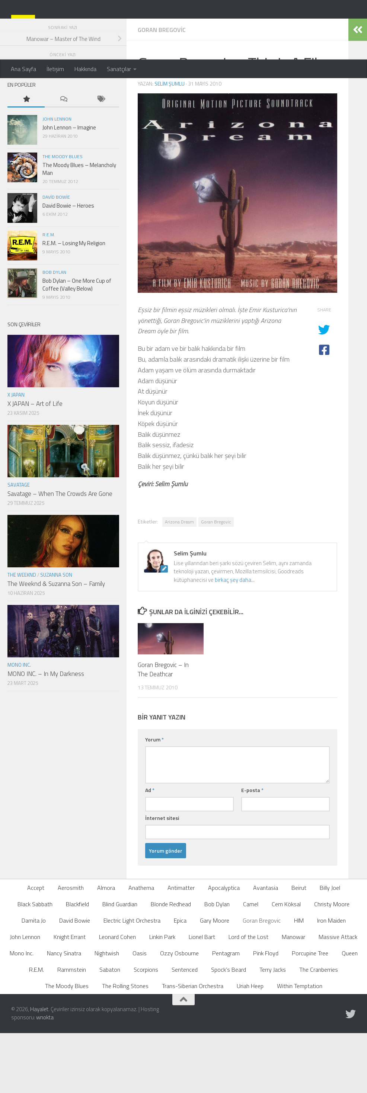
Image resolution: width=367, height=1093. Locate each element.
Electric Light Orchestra (131, 979)
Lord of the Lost (248, 996)
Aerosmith (71, 947)
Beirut (298, 947)
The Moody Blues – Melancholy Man (79, 228)
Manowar (293, 996)
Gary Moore (214, 979)
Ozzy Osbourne (179, 1012)
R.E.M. (48, 294)
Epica (180, 979)
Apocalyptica (224, 947)
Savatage (18, 544)
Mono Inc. (19, 724)
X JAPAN (16, 454)
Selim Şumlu (169, 143)
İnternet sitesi (162, 877)
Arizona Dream (179, 581)
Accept (35, 947)
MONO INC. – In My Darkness (45, 733)
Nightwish (107, 1012)
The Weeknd (21, 634)
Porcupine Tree (310, 1012)
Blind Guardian (119, 963)
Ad (149, 849)
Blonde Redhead (171, 963)
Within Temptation (299, 1045)
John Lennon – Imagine (69, 187)
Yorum (154, 799)
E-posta (252, 849)
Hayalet (39, 1068)
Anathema (141, 947)
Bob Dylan (54, 331)
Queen (350, 1012)
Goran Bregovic (162, 89)
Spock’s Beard (228, 1029)
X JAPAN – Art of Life (35, 463)
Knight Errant (70, 996)
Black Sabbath (34, 963)
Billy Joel (330, 947)
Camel (250, 963)
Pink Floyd (265, 1012)
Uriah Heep (250, 1045)
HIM (299, 979)
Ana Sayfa (23, 68)
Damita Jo (34, 979)
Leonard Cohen (117, 996)
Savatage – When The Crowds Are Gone (59, 553)
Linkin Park (162, 996)
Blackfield (77, 963)
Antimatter (181, 947)
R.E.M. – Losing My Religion (73, 302)
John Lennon (56, 178)
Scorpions (146, 1029)
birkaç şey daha (233, 639)
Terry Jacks (272, 1029)
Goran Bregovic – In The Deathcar (163, 729)
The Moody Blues (62, 215)
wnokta (45, 1077)
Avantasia (265, 947)
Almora (106, 947)
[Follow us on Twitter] (350, 1073)
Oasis (140, 1012)
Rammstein (71, 1029)
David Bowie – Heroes (68, 265)
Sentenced (185, 1029)
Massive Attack (338, 996)
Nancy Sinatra (64, 1012)
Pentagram (226, 1012)
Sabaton (109, 1029)
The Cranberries (318, 1029)
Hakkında (85, 68)
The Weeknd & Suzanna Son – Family (56, 643)
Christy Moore (332, 963)
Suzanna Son (56, 634)
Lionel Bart (202, 996)
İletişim (55, 68)
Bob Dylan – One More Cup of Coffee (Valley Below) (76, 344)
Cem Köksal (286, 963)
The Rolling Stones (125, 1045)
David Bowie (56, 256)
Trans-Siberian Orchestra (192, 1045)
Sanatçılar (119, 68)
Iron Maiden (331, 979)
